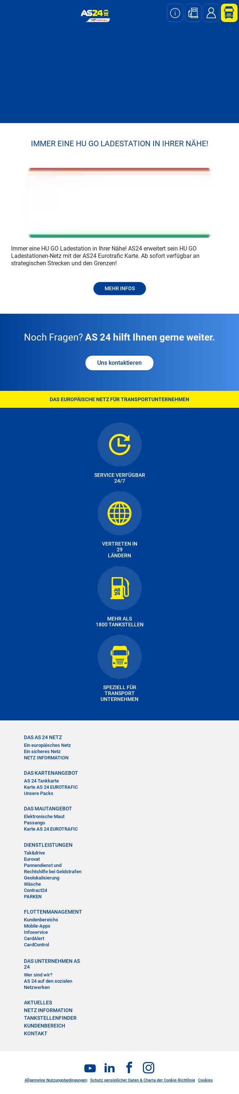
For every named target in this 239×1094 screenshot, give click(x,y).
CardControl (36, 944)
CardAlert (34, 938)
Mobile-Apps (37, 926)
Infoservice (36, 932)
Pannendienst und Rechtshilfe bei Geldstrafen (52, 868)
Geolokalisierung (41, 878)
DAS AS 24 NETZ (43, 737)
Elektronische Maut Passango (44, 819)
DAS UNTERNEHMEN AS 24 (52, 964)
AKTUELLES (38, 1002)
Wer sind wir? (38, 975)
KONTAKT (36, 1033)
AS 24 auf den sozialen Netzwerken (48, 984)
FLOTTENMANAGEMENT (53, 912)
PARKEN (33, 896)
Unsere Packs (38, 793)
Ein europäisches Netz (47, 745)
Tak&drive (34, 853)
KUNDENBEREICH (44, 1026)
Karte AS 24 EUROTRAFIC (51, 787)
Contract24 (35, 890)
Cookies (205, 1080)
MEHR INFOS (120, 288)
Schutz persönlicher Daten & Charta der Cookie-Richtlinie (142, 1080)
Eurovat (32, 859)
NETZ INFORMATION (46, 757)
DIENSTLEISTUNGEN (48, 845)
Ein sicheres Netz (42, 751)
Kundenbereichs (41, 919)
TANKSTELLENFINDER (50, 1018)
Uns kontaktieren (119, 362)
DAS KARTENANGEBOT (51, 773)
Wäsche (32, 884)
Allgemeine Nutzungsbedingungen (56, 1080)
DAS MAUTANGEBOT (48, 808)
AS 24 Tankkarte (41, 781)
